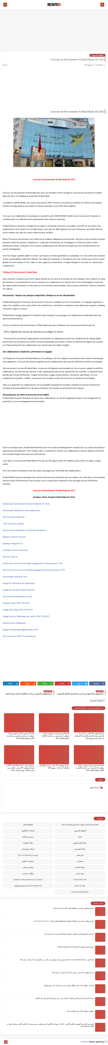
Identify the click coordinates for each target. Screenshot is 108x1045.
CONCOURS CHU (80, 880)
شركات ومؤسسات (27, 849)
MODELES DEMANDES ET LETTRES (28, 880)
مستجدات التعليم (28, 861)
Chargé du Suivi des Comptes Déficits (19, 590)
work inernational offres (80, 892)
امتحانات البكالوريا (28, 831)
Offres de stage (80, 886)
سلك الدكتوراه (28, 843)
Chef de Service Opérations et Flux (17, 596)
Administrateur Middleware (14, 623)
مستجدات (80, 861)
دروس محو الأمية (28, 837)
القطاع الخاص (28, 825)
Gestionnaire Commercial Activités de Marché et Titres (26, 504)
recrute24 (84, 1042)
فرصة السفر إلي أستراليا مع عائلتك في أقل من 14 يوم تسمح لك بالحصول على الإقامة (64, 998)
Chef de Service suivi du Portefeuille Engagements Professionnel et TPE (34, 570)
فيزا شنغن (79, 855)
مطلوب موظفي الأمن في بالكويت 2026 (80, 1011)
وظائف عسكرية (28, 873)
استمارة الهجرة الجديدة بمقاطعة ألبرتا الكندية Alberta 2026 (73, 908)
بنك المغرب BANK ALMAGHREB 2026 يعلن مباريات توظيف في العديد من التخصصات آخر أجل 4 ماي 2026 (57, 960)
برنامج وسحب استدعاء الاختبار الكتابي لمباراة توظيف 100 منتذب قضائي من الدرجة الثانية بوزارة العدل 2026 (20, 768)
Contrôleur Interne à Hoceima (15, 550)
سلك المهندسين (80, 849)
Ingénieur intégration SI (13, 543)
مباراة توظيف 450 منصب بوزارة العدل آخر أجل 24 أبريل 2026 (73, 973)
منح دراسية (80, 873)
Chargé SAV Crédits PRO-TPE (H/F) (18, 610)
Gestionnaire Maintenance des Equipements (21, 510)
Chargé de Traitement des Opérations (19, 583)
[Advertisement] (54, 31)
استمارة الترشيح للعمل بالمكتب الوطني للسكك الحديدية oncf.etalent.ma (69, 934)
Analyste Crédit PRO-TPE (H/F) (16, 603)
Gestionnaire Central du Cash (15, 576)
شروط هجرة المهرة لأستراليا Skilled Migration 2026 (76, 947)
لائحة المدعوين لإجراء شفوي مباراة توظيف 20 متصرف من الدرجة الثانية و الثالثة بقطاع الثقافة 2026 (90, 768)
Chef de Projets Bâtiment (14, 517)
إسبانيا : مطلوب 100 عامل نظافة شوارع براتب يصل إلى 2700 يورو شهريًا (69, 985)
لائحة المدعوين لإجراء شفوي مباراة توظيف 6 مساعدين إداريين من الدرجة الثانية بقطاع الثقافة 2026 (20, 736)
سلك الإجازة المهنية (80, 843)
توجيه (80, 837)
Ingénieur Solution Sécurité (14, 537)
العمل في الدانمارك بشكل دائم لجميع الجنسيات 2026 (80, 825)
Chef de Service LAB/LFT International (19, 636)
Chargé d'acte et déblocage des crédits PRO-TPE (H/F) (26, 616)
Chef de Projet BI (10, 557)
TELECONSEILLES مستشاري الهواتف (28, 886)
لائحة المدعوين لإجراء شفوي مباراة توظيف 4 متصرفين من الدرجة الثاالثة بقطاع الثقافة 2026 (55, 736)
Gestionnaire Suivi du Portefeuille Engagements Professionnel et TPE (33, 563)
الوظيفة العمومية (97, 55)
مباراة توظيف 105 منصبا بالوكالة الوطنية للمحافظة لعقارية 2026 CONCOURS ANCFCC (63, 921)
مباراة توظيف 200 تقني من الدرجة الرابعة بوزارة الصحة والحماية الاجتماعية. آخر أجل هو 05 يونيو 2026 (89, 736)
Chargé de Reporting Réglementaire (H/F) (20, 629)
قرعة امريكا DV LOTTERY (28, 855)
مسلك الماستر (80, 867)
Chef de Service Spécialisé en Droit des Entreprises (24, 530)
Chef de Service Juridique (13, 523)
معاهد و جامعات (28, 867)
